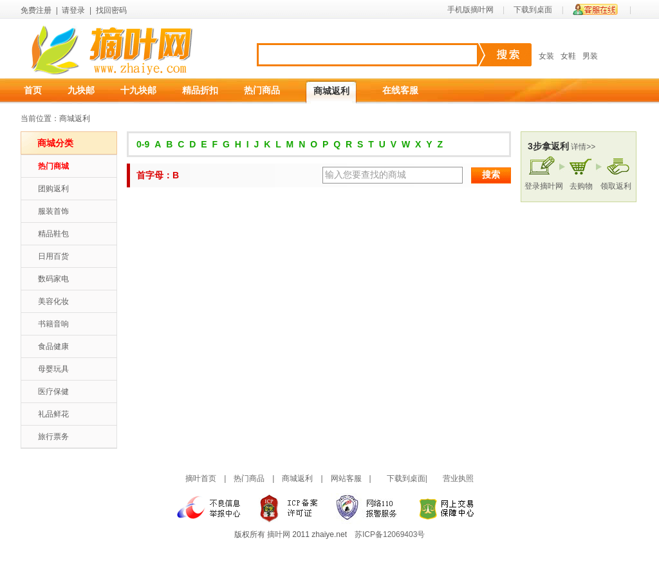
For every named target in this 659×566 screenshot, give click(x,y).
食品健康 (53, 346)
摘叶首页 (200, 478)
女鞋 (568, 56)
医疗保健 (53, 391)
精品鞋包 (53, 233)
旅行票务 (53, 436)
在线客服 (400, 90)
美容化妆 (53, 301)
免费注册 (36, 10)
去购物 (581, 186)
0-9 (142, 144)
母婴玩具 (53, 368)
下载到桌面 (533, 9)
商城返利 (331, 91)
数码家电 (53, 278)
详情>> (583, 146)
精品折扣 (200, 90)
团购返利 (53, 188)
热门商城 (53, 166)
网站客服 (346, 478)
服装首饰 (53, 211)
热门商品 (262, 90)
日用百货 (53, 256)
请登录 (73, 10)
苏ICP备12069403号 (390, 534)
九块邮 (81, 90)
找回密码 (111, 10)
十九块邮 (138, 90)
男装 (590, 56)
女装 (546, 56)
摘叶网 (278, 534)
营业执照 (458, 478)
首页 (33, 90)
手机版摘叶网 (470, 9)
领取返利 (615, 186)
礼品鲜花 (53, 414)
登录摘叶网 (543, 186)
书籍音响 (53, 323)
